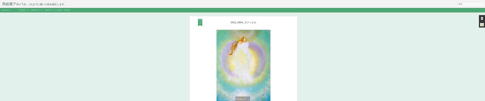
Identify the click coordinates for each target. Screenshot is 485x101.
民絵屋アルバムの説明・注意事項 (57, 10)
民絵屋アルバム (37, 10)
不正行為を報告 (265, 99)
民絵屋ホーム (24, 10)
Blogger (257, 99)
